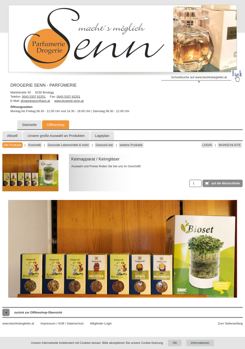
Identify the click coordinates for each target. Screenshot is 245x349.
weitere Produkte (131, 145)
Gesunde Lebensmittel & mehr (68, 145)
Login (207, 145)
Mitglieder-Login (101, 323)
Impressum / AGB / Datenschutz (62, 323)
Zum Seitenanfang (230, 323)
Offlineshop (55, 125)
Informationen (200, 343)
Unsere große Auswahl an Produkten (56, 136)
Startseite (29, 125)
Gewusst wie (104, 145)
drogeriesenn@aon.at (35, 101)
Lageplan (102, 136)
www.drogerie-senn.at (69, 101)
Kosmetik (34, 145)
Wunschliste (230, 145)
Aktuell (12, 136)
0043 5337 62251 (34, 96)
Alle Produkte (12, 145)
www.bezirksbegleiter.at (18, 323)
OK (175, 343)
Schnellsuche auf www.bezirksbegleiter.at (199, 77)
